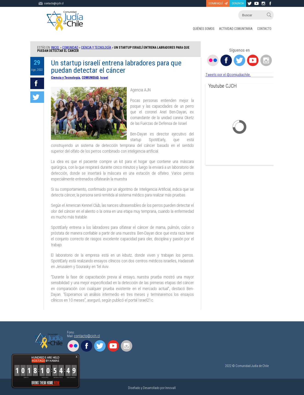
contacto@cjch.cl (87, 336)
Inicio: (55, 47)
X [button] (76, 357)
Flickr (213, 60)
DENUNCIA (238, 3)
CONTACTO (264, 29)
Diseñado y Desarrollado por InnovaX (152, 388)
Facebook (226, 60)
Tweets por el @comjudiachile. (228, 75)
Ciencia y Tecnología (96, 47)
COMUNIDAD (70, 47)
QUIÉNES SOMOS (203, 29)
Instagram (266, 60)
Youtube (253, 60)
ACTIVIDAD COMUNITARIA (236, 29)
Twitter (239, 60)
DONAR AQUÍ (215, 3)
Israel (104, 77)
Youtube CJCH (222, 86)
